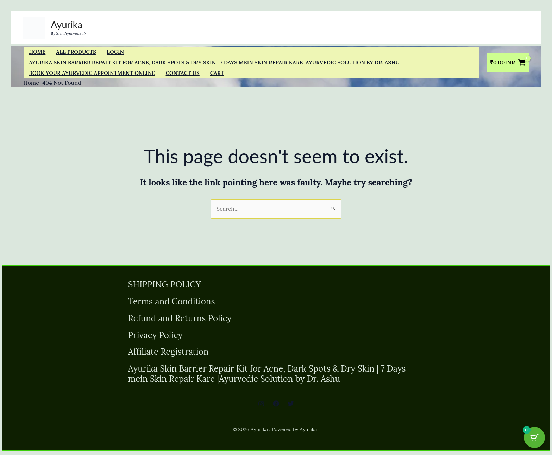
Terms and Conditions (171, 302)
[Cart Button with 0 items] (534, 437)
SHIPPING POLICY (164, 284)
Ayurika (66, 24)
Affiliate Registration (168, 353)
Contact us (183, 73)
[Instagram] (261, 406)
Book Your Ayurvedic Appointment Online (92, 73)
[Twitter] (291, 406)
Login (115, 52)
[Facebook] (276, 406)
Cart (217, 73)
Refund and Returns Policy (180, 319)
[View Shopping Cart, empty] (507, 62)
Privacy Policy (155, 336)
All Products (76, 52)
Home (37, 52)
